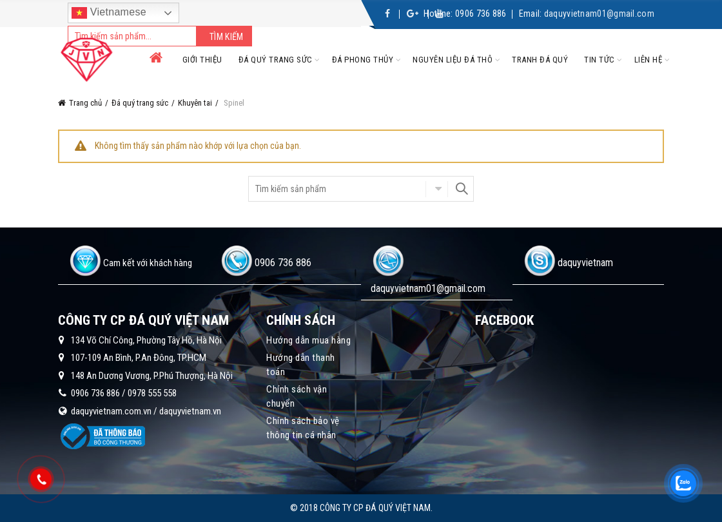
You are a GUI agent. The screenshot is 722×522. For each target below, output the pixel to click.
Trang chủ (85, 103)
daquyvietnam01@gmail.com (599, 13)
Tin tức (599, 59)
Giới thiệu (202, 59)
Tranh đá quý (540, 59)
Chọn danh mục (436, 188)
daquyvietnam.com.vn (111, 411)
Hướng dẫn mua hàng (308, 340)
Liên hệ (648, 59)
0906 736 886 (481, 13)
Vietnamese (109, 13)
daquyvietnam (585, 262)
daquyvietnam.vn (190, 411)
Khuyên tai (195, 103)
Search (461, 189)
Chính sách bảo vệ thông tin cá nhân (303, 428)
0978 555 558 (152, 393)
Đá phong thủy (363, 59)
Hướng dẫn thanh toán (300, 365)
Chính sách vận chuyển (296, 396)
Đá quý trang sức (276, 59)
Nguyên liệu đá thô (453, 59)
